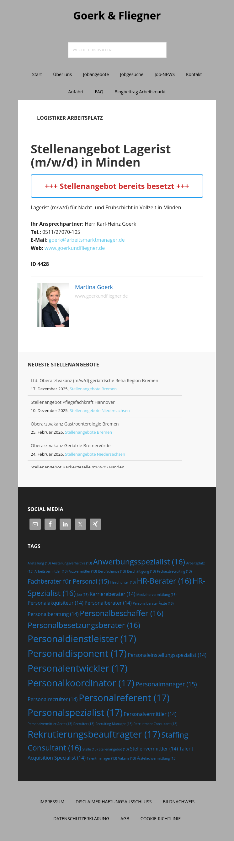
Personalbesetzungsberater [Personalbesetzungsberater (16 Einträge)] (84, 626)
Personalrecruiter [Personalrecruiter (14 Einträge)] (52, 700)
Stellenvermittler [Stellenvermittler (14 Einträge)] (154, 749)
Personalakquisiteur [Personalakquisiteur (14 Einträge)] (55, 603)
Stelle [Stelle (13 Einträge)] (90, 750)
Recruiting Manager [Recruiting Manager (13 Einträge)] (113, 725)
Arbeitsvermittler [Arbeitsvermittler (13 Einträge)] (51, 572)
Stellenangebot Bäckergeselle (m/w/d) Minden (78, 468)
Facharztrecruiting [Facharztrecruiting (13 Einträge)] (174, 572)
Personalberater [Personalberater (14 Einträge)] (108, 603)
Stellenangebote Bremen (93, 390)
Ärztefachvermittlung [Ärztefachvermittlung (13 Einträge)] (157, 759)
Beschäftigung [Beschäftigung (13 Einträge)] (141, 572)
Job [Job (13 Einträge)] (82, 595)
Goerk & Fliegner (117, 15)
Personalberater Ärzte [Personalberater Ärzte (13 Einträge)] (153, 604)
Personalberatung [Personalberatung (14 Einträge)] (53, 614)
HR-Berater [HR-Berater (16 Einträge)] (164, 581)
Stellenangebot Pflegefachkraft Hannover (73, 403)
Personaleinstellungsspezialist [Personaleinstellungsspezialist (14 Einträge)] (167, 655)
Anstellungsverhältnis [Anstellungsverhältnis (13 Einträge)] (72, 564)
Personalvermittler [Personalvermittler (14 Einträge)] (150, 715)
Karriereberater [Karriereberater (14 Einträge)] (112, 594)
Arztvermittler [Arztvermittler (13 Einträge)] (83, 572)
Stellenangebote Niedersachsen (100, 411)
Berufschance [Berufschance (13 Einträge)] (112, 572)
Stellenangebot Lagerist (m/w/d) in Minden (108, 155)
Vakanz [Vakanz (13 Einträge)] (127, 759)
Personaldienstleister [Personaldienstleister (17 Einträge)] (82, 639)
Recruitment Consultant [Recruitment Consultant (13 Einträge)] (155, 725)
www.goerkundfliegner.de (75, 248)
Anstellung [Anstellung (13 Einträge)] (39, 564)
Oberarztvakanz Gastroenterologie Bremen (75, 425)
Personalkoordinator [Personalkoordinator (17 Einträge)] (81, 684)
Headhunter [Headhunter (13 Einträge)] (123, 583)
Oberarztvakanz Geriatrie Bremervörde (70, 446)
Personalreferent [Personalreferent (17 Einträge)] (124, 698)
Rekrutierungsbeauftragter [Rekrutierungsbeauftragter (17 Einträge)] (94, 735)
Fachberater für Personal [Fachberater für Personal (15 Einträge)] (68, 582)
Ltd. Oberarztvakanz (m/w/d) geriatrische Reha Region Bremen (94, 381)
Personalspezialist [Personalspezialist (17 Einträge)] (75, 713)
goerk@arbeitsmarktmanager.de (87, 240)
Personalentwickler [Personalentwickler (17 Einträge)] (77, 669)
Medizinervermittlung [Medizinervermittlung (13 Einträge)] (156, 595)
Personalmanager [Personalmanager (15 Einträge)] (166, 685)
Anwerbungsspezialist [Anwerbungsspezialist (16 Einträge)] (139, 562)
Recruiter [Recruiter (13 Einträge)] (83, 725)
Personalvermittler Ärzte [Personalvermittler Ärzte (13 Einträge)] (50, 725)
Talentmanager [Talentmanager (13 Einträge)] (102, 759)
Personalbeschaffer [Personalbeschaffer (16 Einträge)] (121, 613)
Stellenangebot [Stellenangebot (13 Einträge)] (114, 750)
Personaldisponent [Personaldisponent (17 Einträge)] (77, 654)
